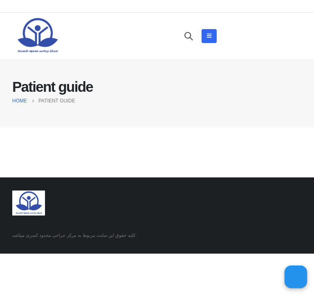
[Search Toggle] (188, 36)
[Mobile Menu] (209, 36)
